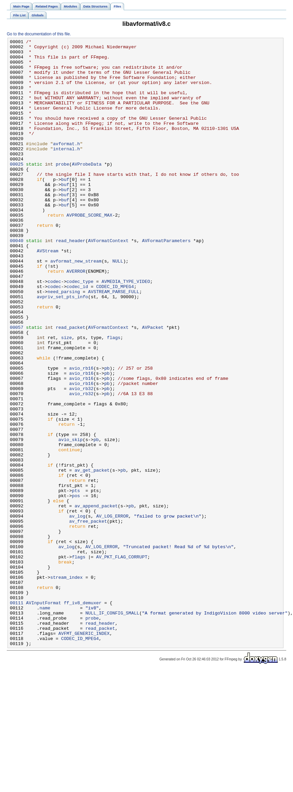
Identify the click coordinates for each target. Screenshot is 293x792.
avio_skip (70, 520)
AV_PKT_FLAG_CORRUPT (122, 661)
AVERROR (76, 318)
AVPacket (152, 385)
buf (65, 208)
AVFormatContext (108, 281)
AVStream (47, 293)
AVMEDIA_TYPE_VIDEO (126, 330)
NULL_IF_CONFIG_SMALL (112, 728)
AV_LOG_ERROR (112, 612)
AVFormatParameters (166, 281)
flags (114, 397)
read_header (70, 281)
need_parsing (64, 342)
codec (54, 330)
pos (76, 587)
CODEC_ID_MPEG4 (115, 336)
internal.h (66, 171)
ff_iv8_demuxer (83, 716)
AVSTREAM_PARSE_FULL (113, 342)
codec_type (80, 330)
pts (76, 581)
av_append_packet (96, 599)
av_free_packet (88, 618)
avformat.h (66, 165)
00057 (16, 385)
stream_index (66, 685)
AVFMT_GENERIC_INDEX (84, 752)
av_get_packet (91, 557)
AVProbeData (86, 189)
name (44, 722)
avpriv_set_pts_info (62, 349)
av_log (77, 612)
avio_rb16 (81, 434)
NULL (117, 306)
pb (107, 434)
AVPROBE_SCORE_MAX (90, 251)
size (66, 397)
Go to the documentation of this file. (39, 34)
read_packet (70, 385)
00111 (16, 716)
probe (62, 189)
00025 (16, 189)
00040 (16, 281)
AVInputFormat (43, 716)
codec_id (77, 336)
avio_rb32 (81, 459)
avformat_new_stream (76, 306)
